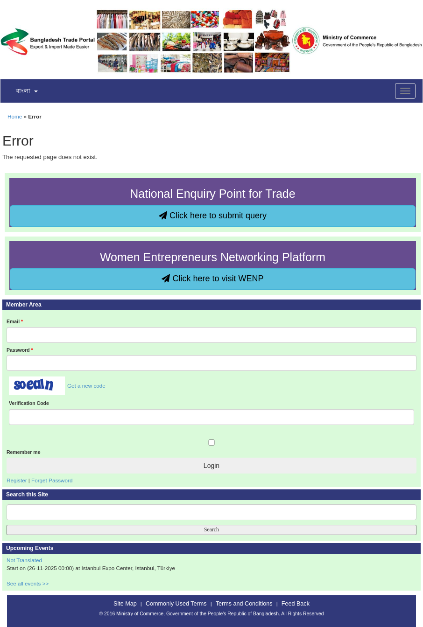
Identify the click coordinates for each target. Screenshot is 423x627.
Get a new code (86, 386)
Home (14, 116)
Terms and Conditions (244, 603)
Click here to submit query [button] (213, 215)
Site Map (125, 603)
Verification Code (29, 403)
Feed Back (296, 603)
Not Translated (24, 560)
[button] (21, 91)
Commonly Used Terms (176, 603)
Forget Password (51, 480)
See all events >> (28, 583)
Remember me (23, 452)
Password (20, 350)
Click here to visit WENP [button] (212, 278)
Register (17, 480)
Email (15, 321)
